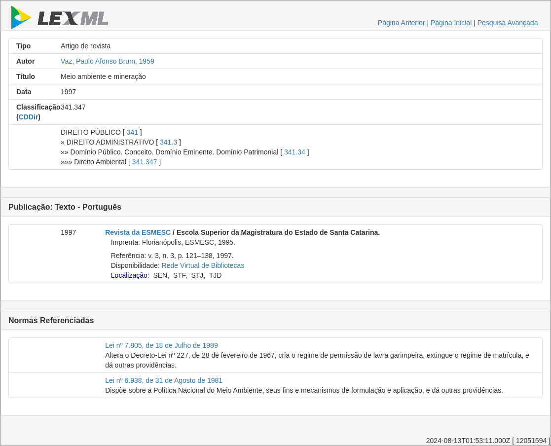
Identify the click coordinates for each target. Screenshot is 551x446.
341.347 (144, 162)
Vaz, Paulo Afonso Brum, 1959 (107, 61)
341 (132, 132)
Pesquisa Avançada (508, 23)
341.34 (294, 152)
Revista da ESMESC (138, 232)
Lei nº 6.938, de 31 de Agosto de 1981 (163, 380)
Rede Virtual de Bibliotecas (203, 265)
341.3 (168, 142)
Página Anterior (401, 23)
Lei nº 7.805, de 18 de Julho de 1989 (161, 345)
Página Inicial (451, 23)
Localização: (130, 275)
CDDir (28, 117)
